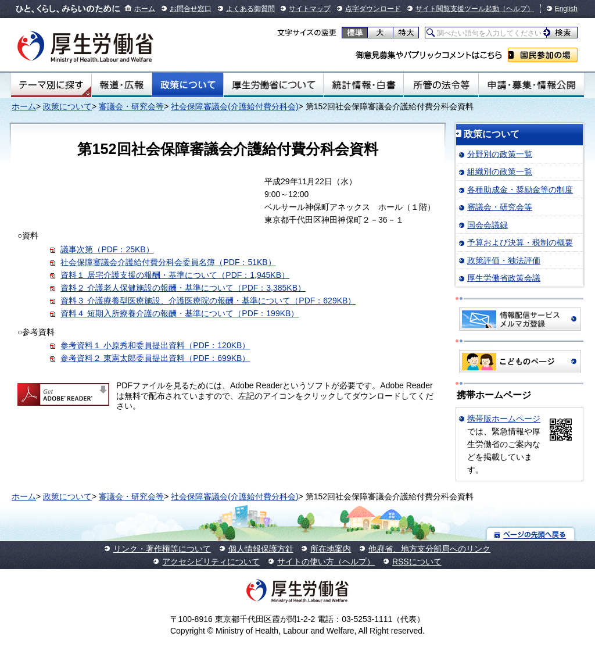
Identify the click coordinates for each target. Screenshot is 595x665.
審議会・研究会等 (131, 106)
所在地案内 (330, 548)
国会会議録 (487, 225)
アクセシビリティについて (211, 561)
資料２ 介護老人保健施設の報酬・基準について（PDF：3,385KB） (183, 287)
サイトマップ (310, 9)
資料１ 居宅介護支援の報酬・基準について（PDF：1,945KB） (174, 275)
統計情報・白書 (363, 85)
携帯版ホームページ (503, 418)
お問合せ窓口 (191, 9)
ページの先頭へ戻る (531, 534)
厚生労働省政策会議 (503, 278)
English (566, 9)
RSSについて (417, 561)
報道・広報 (122, 85)
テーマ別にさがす (51, 85)
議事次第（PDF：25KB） (106, 249)
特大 (405, 32)
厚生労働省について (274, 85)
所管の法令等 (441, 85)
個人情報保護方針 (260, 548)
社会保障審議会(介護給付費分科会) (234, 106)
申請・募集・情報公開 (531, 85)
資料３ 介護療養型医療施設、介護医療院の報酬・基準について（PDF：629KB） (208, 300)
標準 (354, 32)
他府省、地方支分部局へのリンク (429, 548)
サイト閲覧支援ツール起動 (457, 9)
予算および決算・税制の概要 (520, 242)
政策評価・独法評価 (503, 260)
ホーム (144, 9)
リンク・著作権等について (162, 548)
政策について (187, 85)
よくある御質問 (250, 9)
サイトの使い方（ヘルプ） (326, 561)
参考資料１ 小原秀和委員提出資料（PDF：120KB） (155, 345)
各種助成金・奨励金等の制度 (520, 189)
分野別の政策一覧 (499, 154)
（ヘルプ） (516, 9)
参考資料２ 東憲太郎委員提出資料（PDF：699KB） (155, 358)
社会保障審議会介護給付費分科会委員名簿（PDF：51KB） (167, 262)
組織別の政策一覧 (499, 171)
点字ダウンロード (373, 9)
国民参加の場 (543, 55)
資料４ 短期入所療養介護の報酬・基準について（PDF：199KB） (179, 313)
